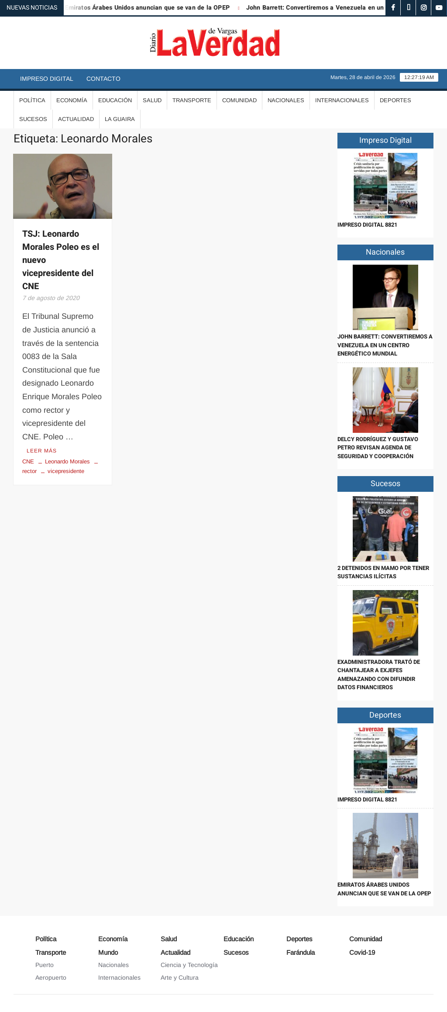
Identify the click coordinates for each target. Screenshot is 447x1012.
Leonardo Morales (67, 461)
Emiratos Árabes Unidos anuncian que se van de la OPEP (153, 7)
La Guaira (120, 119)
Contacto (103, 78)
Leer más (42, 451)
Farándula (300, 952)
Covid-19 (362, 952)
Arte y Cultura (180, 977)
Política (32, 100)
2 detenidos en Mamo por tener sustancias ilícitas (383, 572)
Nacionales (286, 100)
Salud (152, 100)
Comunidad (239, 100)
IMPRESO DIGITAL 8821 (367, 225)
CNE (28, 461)
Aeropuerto (50, 977)
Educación (115, 100)
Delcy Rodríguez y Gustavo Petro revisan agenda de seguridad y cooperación (377, 447)
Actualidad (76, 119)
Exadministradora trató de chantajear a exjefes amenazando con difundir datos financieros (378, 675)
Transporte (191, 100)
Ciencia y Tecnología (189, 964)
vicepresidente (66, 471)
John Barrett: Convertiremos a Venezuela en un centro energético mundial (385, 345)
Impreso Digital (46, 78)
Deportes (395, 100)
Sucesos (33, 119)
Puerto (44, 964)
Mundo (108, 952)
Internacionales (342, 100)
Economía (71, 100)
